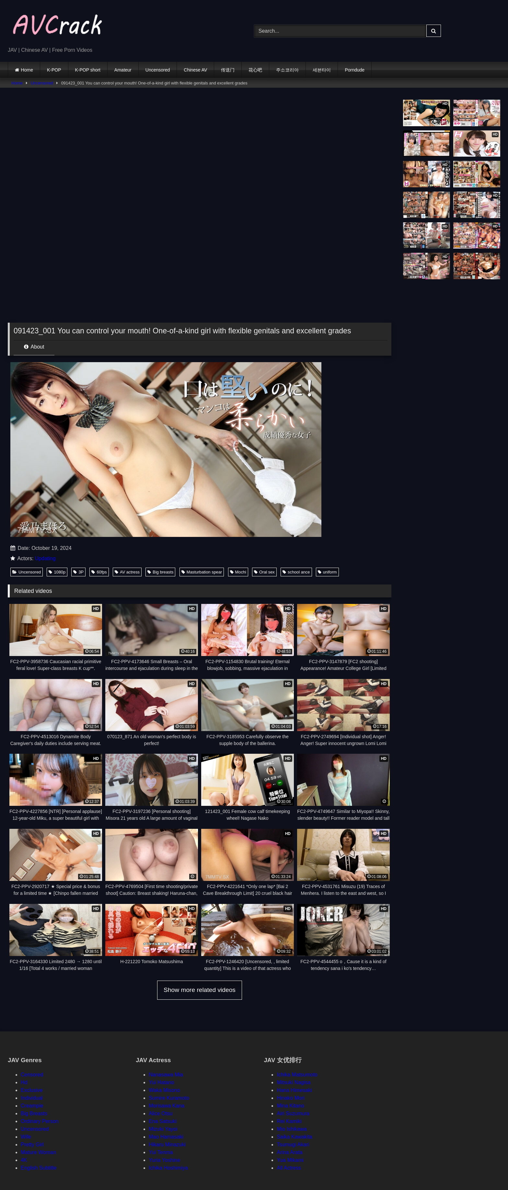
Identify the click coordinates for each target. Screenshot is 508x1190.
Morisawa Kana (166, 1105)
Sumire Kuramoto (169, 1098)
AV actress (127, 572)
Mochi (238, 572)
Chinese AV (195, 69)
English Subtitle (38, 1168)
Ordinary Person (40, 1121)
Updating (45, 558)
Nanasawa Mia (166, 1074)
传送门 (228, 69)
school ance (296, 572)
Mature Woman (38, 1152)
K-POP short (87, 69)
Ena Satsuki (162, 1121)
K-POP (54, 69)
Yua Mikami (290, 1160)
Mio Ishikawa (291, 1129)
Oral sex (264, 572)
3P (78, 572)
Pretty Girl (32, 1144)
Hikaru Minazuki (167, 1144)
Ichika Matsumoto (297, 1074)
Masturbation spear (201, 572)
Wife (26, 1137)
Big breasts (160, 572)
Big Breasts (34, 1113)
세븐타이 (322, 69)
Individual (32, 1098)
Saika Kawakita (294, 1137)
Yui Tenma (161, 1152)
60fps (99, 572)
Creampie (32, 1105)
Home (27, 69)
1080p (57, 572)
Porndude (354, 69)
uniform (327, 572)
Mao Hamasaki (166, 1137)
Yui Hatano (161, 1082)
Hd (24, 1082)
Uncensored (157, 69)
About (34, 347)
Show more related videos (200, 989)
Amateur (123, 69)
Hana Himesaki (294, 1090)
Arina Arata (289, 1152)
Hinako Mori (290, 1098)
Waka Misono (164, 1090)
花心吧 (255, 69)
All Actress (289, 1168)
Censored (32, 1074)
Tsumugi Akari (293, 1144)
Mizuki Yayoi (163, 1129)
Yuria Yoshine (164, 1160)
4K (24, 1160)
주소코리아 (287, 69)
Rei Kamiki (289, 1121)
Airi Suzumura (293, 1113)
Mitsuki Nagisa (293, 1082)
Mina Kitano (290, 1105)
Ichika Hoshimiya (168, 1168)
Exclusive (32, 1090)
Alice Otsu (160, 1113)
